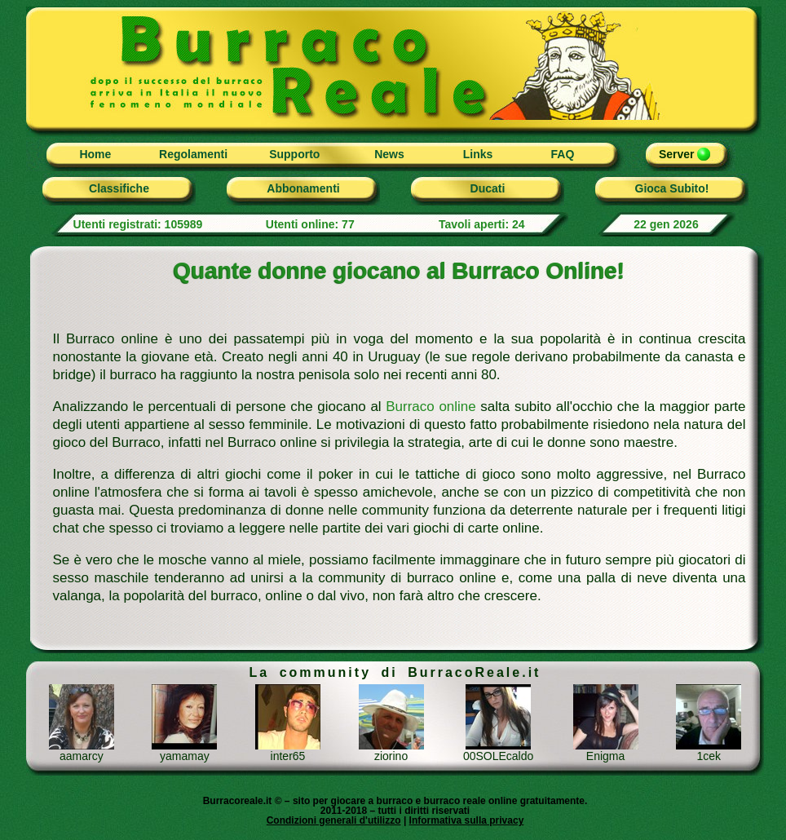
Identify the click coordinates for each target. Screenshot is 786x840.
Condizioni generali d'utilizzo (334, 820)
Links (478, 154)
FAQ (563, 154)
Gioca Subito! (672, 188)
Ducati (488, 188)
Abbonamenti (303, 188)
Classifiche (119, 188)
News (389, 154)
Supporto (294, 154)
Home (95, 154)
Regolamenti (193, 154)
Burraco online (431, 406)
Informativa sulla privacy (466, 820)
